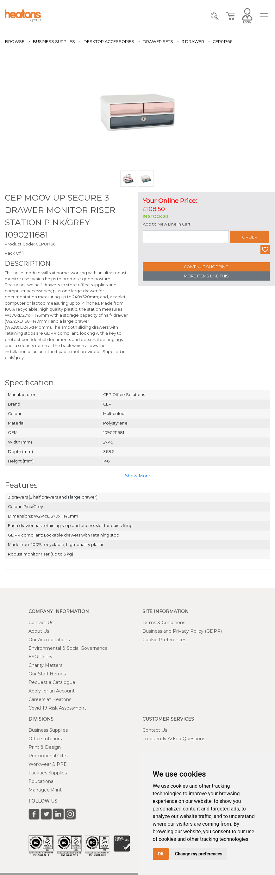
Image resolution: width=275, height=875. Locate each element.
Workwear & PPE (47, 764)
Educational (41, 781)
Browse (14, 41)
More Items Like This (206, 276)
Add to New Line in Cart (167, 224)
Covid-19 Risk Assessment (57, 708)
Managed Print (45, 790)
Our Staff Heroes (47, 674)
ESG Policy (40, 657)
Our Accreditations (49, 639)
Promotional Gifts (47, 756)
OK (161, 853)
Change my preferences (198, 853)
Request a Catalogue (51, 682)
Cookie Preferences (164, 639)
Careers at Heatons (49, 699)
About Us (38, 631)
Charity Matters (45, 665)
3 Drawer (193, 41)
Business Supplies (54, 41)
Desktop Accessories (109, 41)
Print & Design (44, 747)
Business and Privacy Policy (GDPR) (182, 631)
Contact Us (40, 622)
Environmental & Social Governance (68, 648)
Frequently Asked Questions (173, 739)
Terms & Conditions (163, 622)
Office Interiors (45, 739)
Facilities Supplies (47, 773)
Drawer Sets (158, 41)
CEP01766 (222, 41)
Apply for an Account (51, 691)
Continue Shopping (206, 266)
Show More (137, 476)
